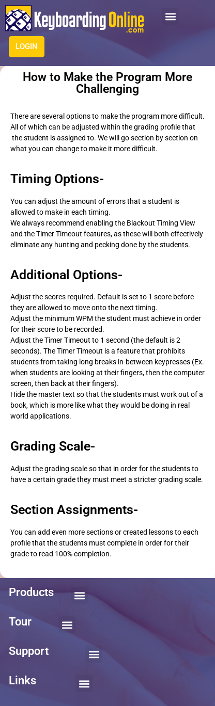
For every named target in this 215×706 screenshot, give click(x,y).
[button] (170, 16)
